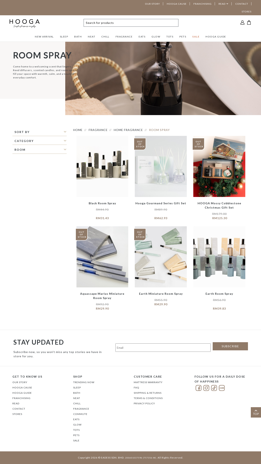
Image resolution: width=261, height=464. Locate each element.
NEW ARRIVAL (44, 36)
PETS (182, 36)
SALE (195, 36)
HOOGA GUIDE (216, 36)
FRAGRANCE (124, 36)
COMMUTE (80, 414)
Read (15, 403)
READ (222, 3)
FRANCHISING (203, 3)
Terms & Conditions (148, 398)
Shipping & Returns (147, 392)
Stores (17, 414)
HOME (78, 130)
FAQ (136, 387)
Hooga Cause (22, 387)
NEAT (91, 36)
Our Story (19, 382)
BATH (78, 36)
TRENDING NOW (83, 382)
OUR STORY (152, 3)
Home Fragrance (128, 130)
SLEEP (64, 36)
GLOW (156, 36)
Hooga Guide (22, 392)
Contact (18, 408)
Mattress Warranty (148, 382)
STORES (246, 11)
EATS (142, 36)
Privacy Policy (144, 403)
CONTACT (241, 3)
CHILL (105, 36)
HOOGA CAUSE (177, 3)
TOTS (169, 36)
